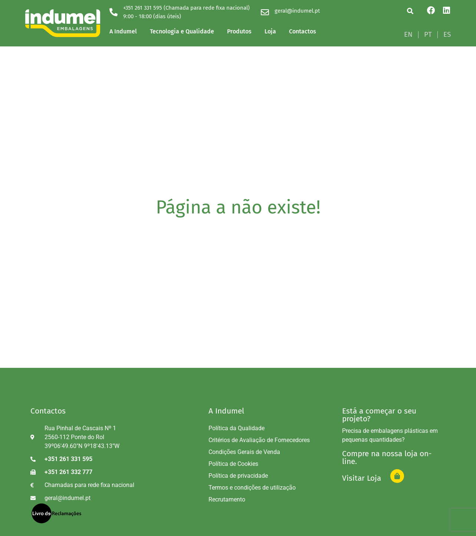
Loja (270, 31)
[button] (410, 11)
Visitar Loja (361, 478)
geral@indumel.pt (297, 10)
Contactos (302, 31)
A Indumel (123, 31)
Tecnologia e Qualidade (182, 31)
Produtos (239, 31)
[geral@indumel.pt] (265, 12)
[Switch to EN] (408, 34)
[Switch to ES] (447, 34)
